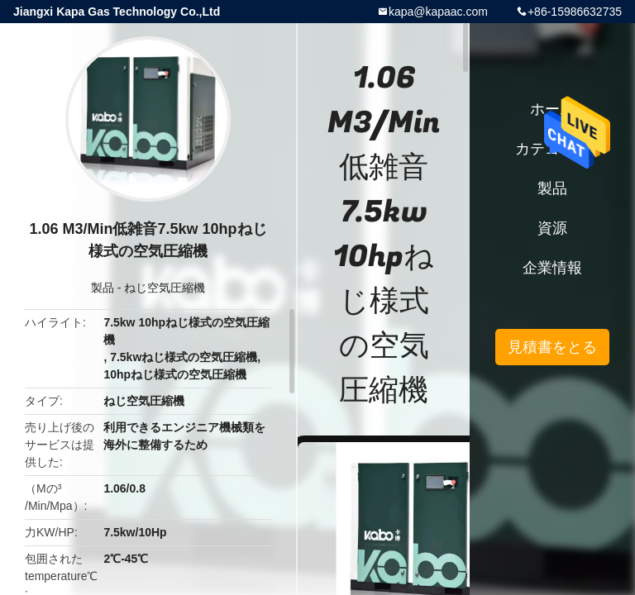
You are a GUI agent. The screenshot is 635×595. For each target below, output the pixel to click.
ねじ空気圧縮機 (164, 287)
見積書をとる (552, 347)
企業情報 (552, 267)
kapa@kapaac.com (438, 11)
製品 (102, 287)
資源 (552, 228)
